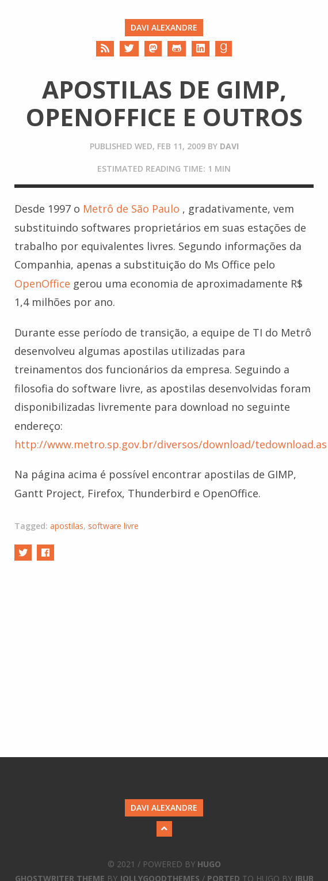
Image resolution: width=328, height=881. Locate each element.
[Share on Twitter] (23, 552)
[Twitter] (129, 48)
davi (229, 146)
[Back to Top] (164, 829)
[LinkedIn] (200, 48)
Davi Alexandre (164, 27)
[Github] (176, 48)
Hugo (209, 864)
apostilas (66, 525)
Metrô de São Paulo (131, 208)
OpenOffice (42, 283)
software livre (113, 525)
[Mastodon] (153, 48)
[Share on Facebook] (45, 552)
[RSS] (105, 48)
